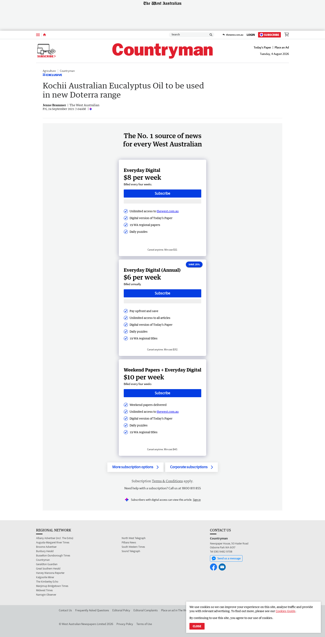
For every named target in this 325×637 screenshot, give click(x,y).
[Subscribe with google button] (162, 201)
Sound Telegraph (131, 551)
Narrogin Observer (46, 594)
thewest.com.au (168, 211)
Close (197, 626)
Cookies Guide (285, 611)
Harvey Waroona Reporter (50, 572)
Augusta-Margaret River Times (52, 542)
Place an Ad (282, 47)
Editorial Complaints (145, 610)
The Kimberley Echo (47, 581)
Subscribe (269, 34)
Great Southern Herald (48, 568)
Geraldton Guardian (46, 564)
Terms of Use (144, 624)
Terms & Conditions (167, 481)
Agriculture (49, 70)
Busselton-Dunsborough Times (53, 555)
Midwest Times (44, 590)
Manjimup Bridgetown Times (52, 586)
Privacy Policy (124, 624)
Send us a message (226, 558)
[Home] (44, 34)
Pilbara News (129, 542)
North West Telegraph (134, 538)
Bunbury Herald (44, 551)
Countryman (67, 70)
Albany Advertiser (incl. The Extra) (54, 538)
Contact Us (65, 610)
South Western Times (133, 546)
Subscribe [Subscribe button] (162, 193)
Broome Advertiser (46, 546)
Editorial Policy (121, 610)
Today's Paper (262, 47)
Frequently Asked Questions (92, 610)
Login (251, 34)
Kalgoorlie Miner (45, 577)
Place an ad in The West (175, 610)
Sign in (197, 499)
